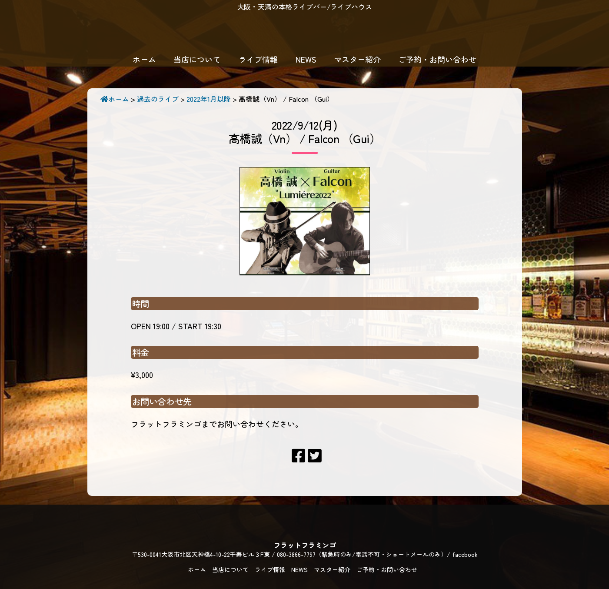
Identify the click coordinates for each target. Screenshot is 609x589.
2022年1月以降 (208, 99)
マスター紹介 (357, 59)
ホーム (144, 59)
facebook (465, 554)
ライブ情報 (258, 59)
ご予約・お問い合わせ (437, 59)
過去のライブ (158, 99)
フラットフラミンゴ (304, 32)
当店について (196, 59)
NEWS (306, 59)
